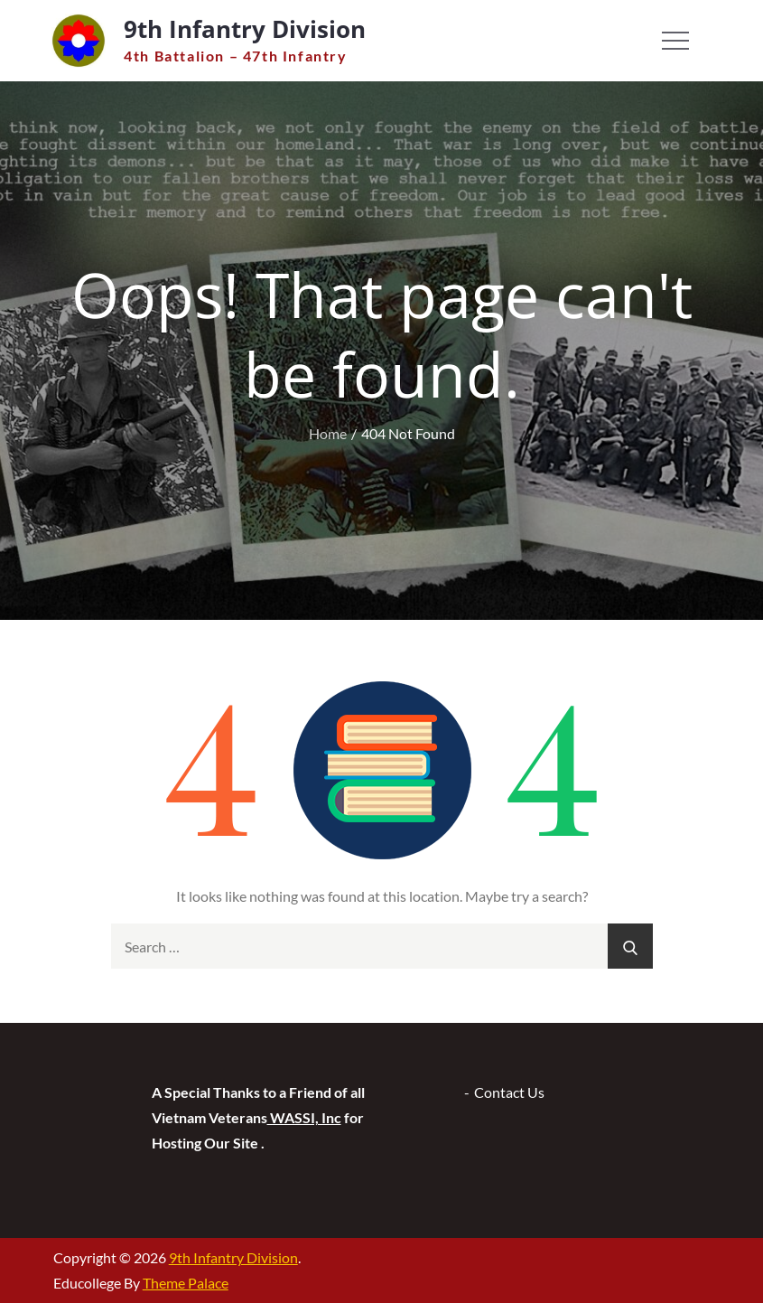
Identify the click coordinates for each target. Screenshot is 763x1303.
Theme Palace (185, 1282)
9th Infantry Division (245, 29)
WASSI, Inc (304, 1117)
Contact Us (509, 1092)
